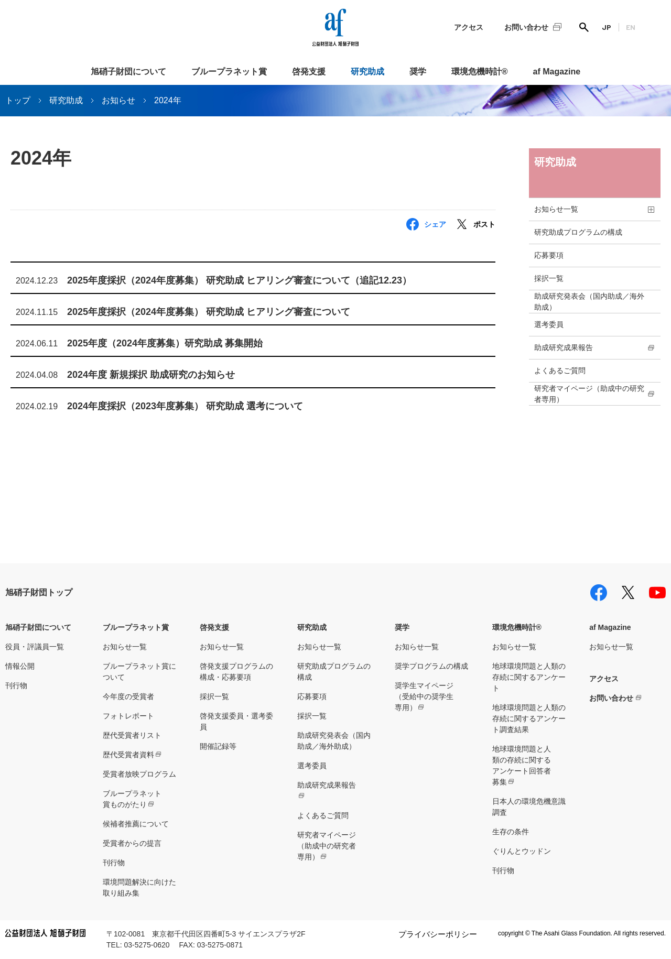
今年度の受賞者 (128, 696)
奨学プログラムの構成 (431, 666)
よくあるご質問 (560, 370)
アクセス (468, 27)
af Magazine (557, 71)
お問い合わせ (526, 27)
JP (606, 27)
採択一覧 (549, 278)
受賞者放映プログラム (139, 774)
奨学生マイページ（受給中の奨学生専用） (424, 696)
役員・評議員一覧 (34, 646)
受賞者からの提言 (132, 843)
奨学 (417, 71)
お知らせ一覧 (556, 209)
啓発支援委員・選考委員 (236, 721)
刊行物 (16, 685)
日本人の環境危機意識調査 (529, 806)
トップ (17, 100)
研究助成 (367, 71)
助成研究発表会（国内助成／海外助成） (589, 301)
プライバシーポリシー (437, 934)
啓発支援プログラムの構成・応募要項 (236, 671)
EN (630, 27)
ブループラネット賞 (229, 71)
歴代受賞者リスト (132, 735)
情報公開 (20, 666)
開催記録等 (218, 746)
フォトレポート (128, 716)
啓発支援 (309, 71)
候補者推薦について (136, 824)
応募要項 (549, 255)
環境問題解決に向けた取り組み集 (139, 887)
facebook (598, 592)
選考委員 (549, 324)
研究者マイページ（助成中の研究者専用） (589, 394)
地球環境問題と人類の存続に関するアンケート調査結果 (529, 718)
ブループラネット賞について (139, 671)
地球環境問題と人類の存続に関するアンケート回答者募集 (521, 765)
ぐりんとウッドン (521, 851)
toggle (651, 209)
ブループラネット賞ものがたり (132, 799)
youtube (657, 592)
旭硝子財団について (128, 71)
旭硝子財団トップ (38, 592)
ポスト (484, 224)
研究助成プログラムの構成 (578, 232)
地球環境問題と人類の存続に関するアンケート (529, 677)
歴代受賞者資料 (128, 754)
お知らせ (118, 100)
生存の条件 (510, 831)
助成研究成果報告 (563, 347)
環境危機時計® (479, 71)
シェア (435, 224)
